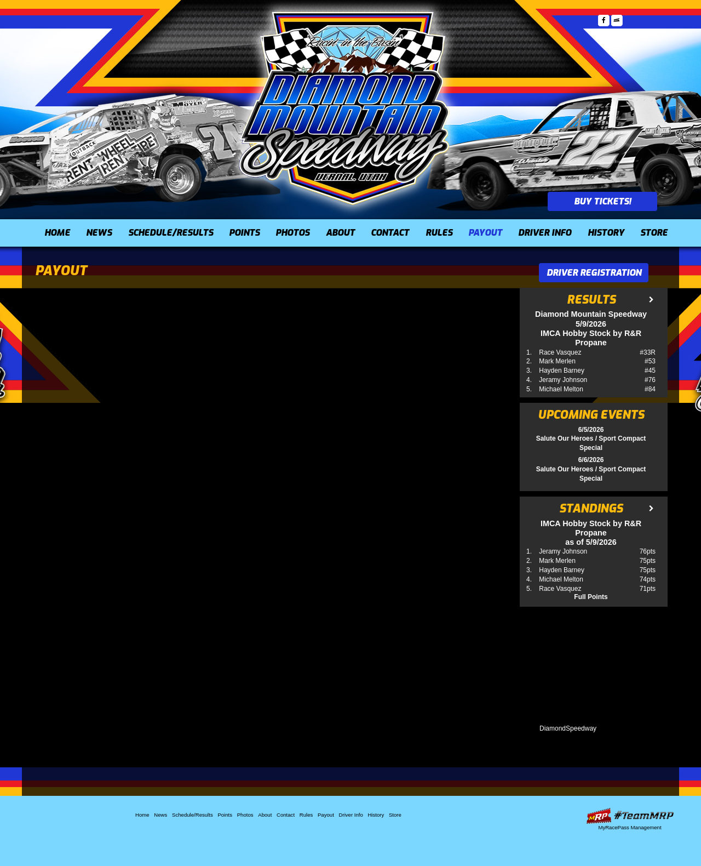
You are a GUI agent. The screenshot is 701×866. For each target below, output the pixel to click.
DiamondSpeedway (567, 728)
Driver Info (544, 232)
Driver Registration (594, 272)
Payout (485, 232)
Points (244, 232)
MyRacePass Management (629, 827)
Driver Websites (630, 815)
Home (57, 232)
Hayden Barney (561, 370)
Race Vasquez (560, 352)
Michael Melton (561, 389)
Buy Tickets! (602, 201)
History (606, 232)
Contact (390, 232)
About (340, 232)
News (99, 232)
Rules (439, 232)
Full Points (590, 597)
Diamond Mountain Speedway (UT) (345, 107)
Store (654, 232)
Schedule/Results (170, 232)
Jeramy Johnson (563, 380)
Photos (292, 232)
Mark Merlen (557, 361)
